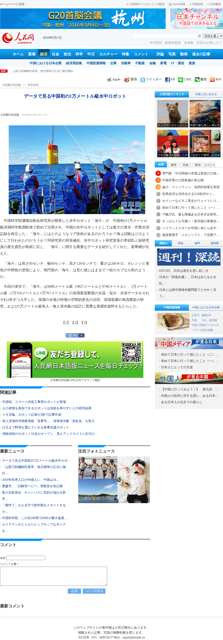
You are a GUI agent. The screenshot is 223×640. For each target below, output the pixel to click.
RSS (215, 79)
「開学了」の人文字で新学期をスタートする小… (34, 508)
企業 (113, 63)
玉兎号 (195, 315)
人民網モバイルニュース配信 (146, 4)
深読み (163, 243)
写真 (172, 54)
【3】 (84, 323)
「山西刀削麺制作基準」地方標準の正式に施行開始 (41, 71)
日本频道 (214, 4)
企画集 (189, 42)
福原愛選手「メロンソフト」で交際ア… (191, 235)
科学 (79, 54)
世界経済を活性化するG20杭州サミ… (188, 194)
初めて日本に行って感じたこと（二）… (189, 354)
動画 (184, 54)
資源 (192, 63)
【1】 (66, 323)
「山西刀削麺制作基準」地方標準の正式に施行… (34, 470)
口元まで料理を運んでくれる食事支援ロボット (35, 427)
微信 (201, 79)
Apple (113, 79)
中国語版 (196, 4)
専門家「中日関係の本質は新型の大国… (191, 173)
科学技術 (33, 85)
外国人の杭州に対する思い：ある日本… (189, 395)
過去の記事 (201, 54)
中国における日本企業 (45, 63)
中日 (91, 54)
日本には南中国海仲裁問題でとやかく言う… (187, 293)
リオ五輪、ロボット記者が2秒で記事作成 (31, 414)
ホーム (18, 54)
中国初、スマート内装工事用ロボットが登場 (34, 402)
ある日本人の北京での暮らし (182, 402)
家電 (163, 63)
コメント (141, 54)
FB (170, 79)
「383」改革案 (208, 320)
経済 (43, 54)
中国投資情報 (96, 63)
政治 (67, 54)
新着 (31, 54)
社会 (55, 54)
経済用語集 (74, 63)
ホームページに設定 (12, 4)
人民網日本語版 (11, 85)
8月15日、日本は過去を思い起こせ (183, 270)
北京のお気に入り (209, 42)
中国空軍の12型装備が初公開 (183, 180)
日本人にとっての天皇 (177, 367)
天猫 (194, 320)
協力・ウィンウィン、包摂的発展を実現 (191, 187)
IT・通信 (177, 63)
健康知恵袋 (173, 42)
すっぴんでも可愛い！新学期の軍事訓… (191, 221)
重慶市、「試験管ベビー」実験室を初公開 (32, 486)
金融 (152, 63)
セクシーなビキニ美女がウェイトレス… (191, 200)
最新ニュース (12, 451)
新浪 (130, 79)
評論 (160, 54)
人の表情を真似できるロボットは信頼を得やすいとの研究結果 (46, 408)
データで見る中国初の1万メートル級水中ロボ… (36, 460)
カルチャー (108, 54)
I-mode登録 (177, 4)
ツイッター (151, 79)
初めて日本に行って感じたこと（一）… (191, 207)
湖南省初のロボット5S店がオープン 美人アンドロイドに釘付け (48, 433)
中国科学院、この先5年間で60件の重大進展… (34, 518)
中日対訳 (156, 42)
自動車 (126, 63)
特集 (125, 54)
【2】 (75, 323)
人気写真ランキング (172, 94)
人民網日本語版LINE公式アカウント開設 (75, 361)
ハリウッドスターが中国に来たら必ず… (191, 228)
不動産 (140, 63)
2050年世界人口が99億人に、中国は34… (30, 479)
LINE (184, 79)
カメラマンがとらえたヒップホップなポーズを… (34, 527)
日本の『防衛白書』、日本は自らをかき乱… (187, 280)
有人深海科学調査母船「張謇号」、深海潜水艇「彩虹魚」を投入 (48, 421)
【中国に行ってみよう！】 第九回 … (189, 389)
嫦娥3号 (206, 315)
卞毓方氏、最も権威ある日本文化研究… (191, 214)
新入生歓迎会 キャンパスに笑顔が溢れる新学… (34, 496)
